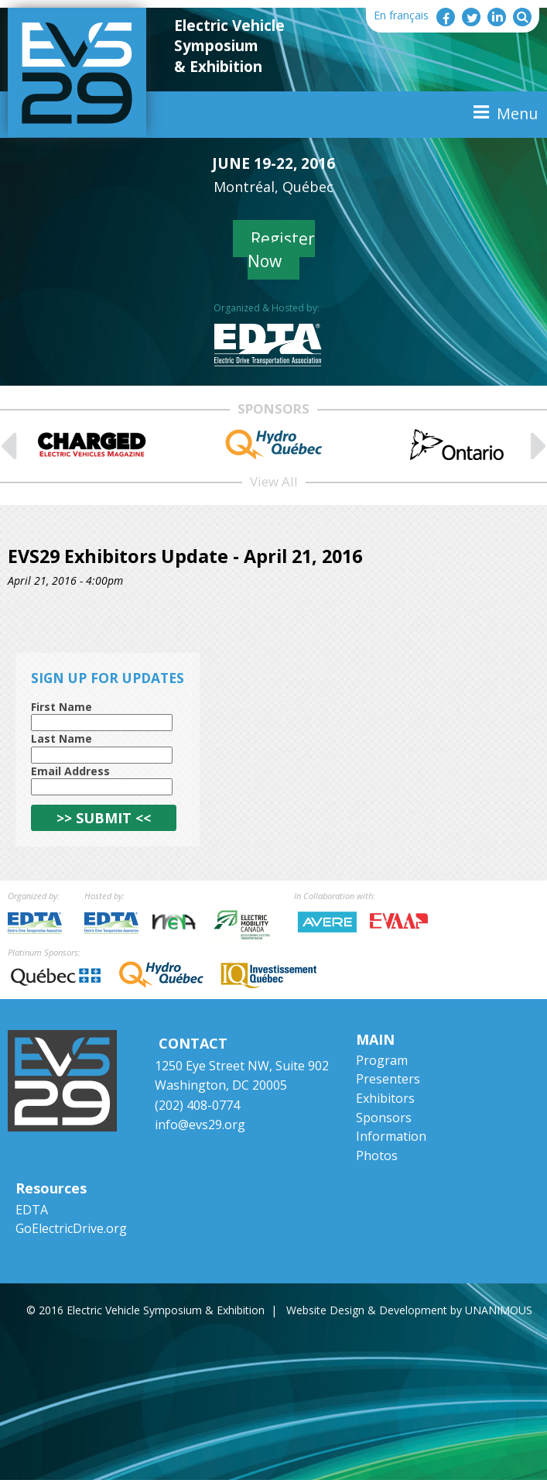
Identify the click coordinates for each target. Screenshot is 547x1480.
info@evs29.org (200, 1124)
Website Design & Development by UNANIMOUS (409, 1310)
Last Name (61, 738)
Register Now (281, 250)
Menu (517, 113)
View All (274, 481)
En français (401, 15)
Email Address (70, 771)
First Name (61, 706)
